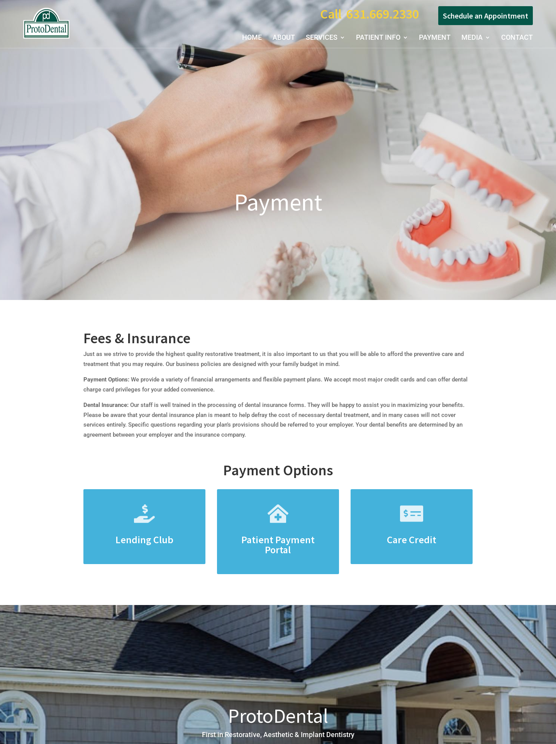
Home (252, 38)
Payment (435, 38)
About (284, 38)
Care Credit (411, 539)
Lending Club (144, 539)
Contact (517, 38)
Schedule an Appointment (485, 15)
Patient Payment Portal (278, 544)
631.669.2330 (382, 14)
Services (321, 38)
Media (472, 38)
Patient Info (378, 38)
